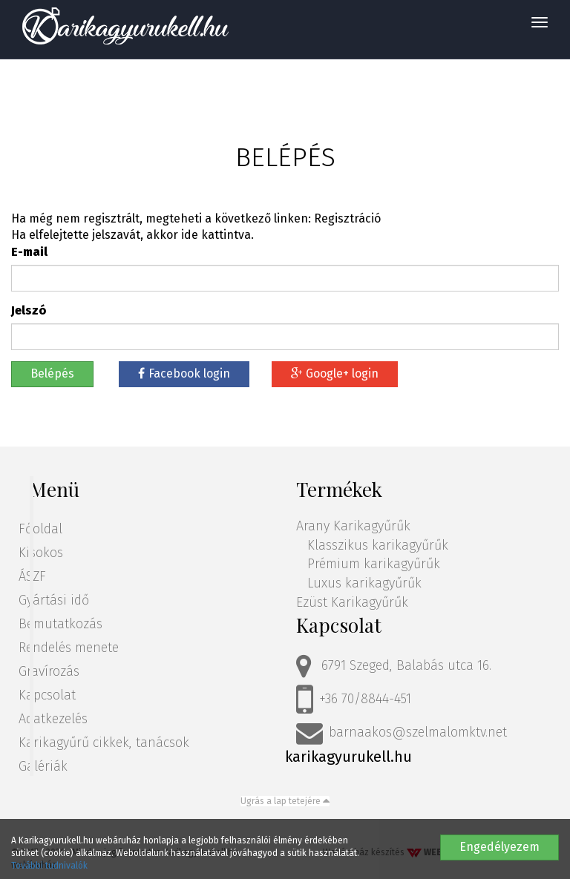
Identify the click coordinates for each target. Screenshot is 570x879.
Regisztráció (347, 218)
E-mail (29, 252)
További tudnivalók (49, 865)
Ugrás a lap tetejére (285, 801)
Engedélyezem (499, 847)
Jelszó (28, 310)
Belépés (52, 373)
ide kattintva (216, 235)
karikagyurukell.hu (348, 757)
